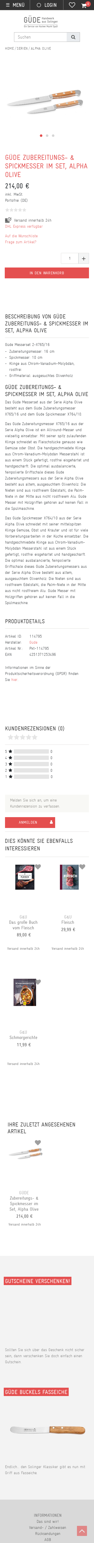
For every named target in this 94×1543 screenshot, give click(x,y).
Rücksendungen (47, 1533)
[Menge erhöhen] (83, 258)
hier (14, 679)
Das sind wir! (48, 1521)
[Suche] (73, 37)
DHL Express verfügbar (24, 226)
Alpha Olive (41, 48)
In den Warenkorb (47, 273)
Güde (33, 642)
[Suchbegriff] (40, 37)
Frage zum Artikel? (20, 242)
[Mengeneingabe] (69, 258)
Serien (22, 48)
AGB (47, 1539)
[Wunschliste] (72, 6)
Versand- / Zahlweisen (47, 1527)
